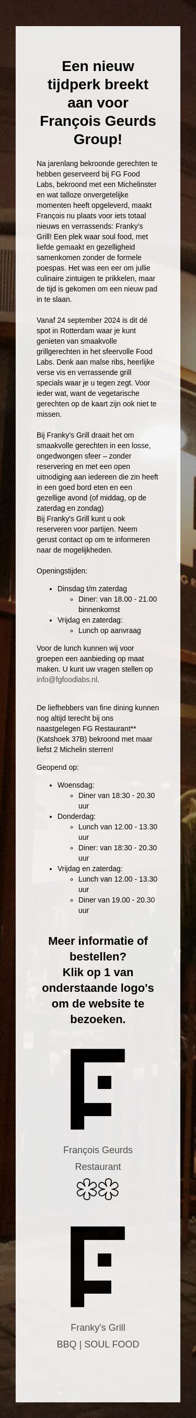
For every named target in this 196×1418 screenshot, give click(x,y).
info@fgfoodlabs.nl (67, 679)
